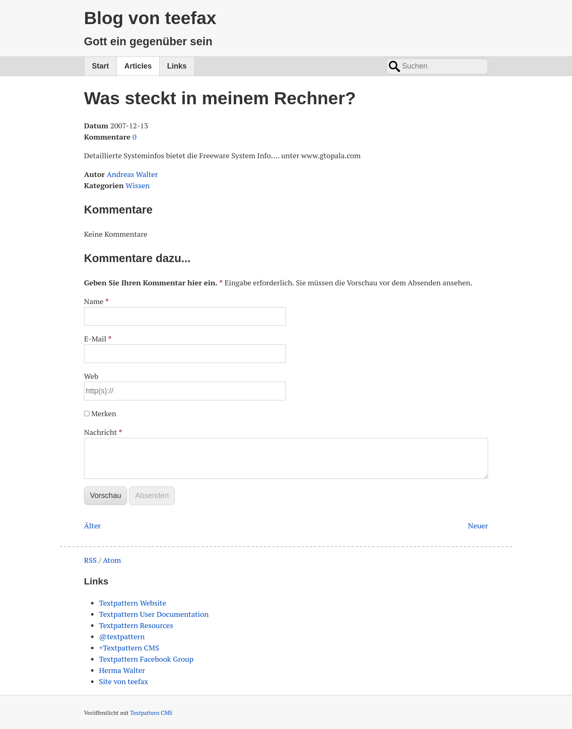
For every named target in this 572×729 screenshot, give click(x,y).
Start (100, 66)
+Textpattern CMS (129, 648)
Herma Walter (122, 670)
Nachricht (103, 432)
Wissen (138, 185)
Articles (138, 66)
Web (91, 376)
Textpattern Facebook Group (146, 659)
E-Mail (97, 339)
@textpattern (122, 636)
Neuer (478, 525)
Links (177, 66)
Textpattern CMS (151, 713)
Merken (103, 413)
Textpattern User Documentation (154, 614)
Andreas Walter (132, 174)
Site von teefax (123, 681)
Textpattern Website (132, 603)
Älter (92, 525)
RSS (90, 560)
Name (96, 301)
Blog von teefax (150, 18)
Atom (112, 560)
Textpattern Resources (136, 625)
